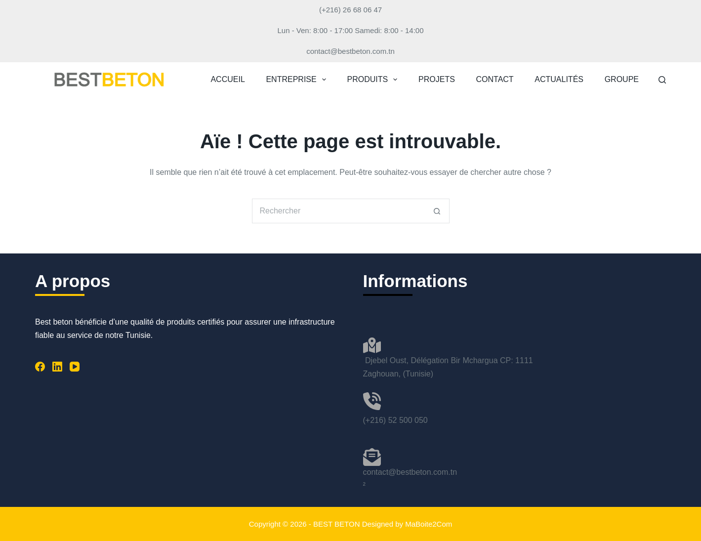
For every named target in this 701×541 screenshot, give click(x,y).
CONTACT (495, 79)
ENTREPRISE (298, 79)
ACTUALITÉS (559, 79)
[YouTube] (75, 367)
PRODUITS (374, 79)
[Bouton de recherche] (437, 211)
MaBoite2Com (428, 524)
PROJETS (436, 79)
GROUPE (622, 79)
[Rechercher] (662, 79)
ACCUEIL (227, 79)
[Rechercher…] (338, 211)
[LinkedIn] (57, 367)
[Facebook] (40, 367)
